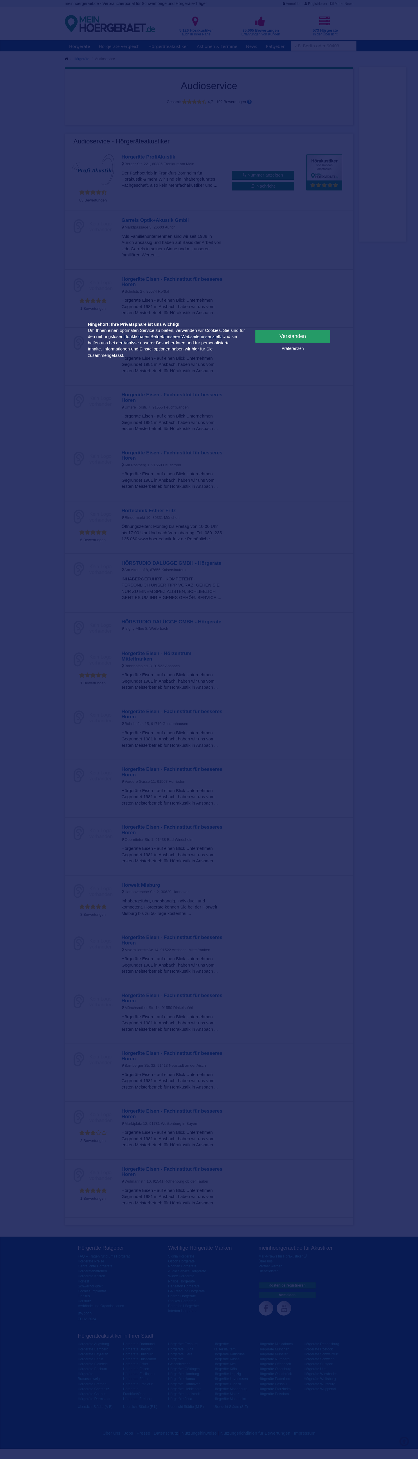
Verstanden (293, 336)
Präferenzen (293, 348)
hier (195, 348)
